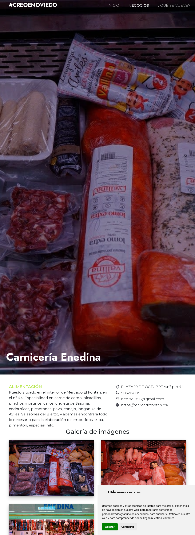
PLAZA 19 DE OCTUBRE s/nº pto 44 (152, 386)
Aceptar (110, 526)
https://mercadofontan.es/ (144, 405)
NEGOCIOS (138, 5)
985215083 (130, 392)
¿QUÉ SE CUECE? (174, 5)
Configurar (127, 526)
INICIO (113, 5)
